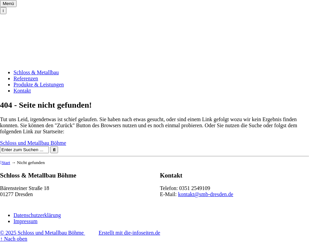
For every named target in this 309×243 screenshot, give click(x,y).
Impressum (25, 221)
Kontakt (22, 90)
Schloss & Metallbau (36, 72)
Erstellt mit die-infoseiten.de (129, 233)
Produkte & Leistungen (38, 84)
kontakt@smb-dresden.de (205, 194)
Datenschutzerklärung (37, 215)
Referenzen (25, 78)
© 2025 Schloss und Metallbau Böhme (42, 233)
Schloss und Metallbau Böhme (33, 33)
